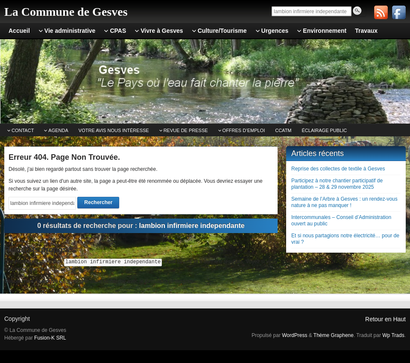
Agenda (58, 130)
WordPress (294, 335)
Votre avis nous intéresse (114, 130)
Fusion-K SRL (50, 338)
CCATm (283, 130)
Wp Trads (393, 335)
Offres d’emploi (244, 130)
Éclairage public (324, 130)
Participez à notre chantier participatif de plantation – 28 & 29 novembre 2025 (337, 184)
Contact (23, 130)
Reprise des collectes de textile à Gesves (338, 169)
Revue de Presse (186, 130)
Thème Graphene (333, 335)
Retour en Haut (385, 319)
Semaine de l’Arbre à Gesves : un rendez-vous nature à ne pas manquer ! (344, 202)
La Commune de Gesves (66, 11)
